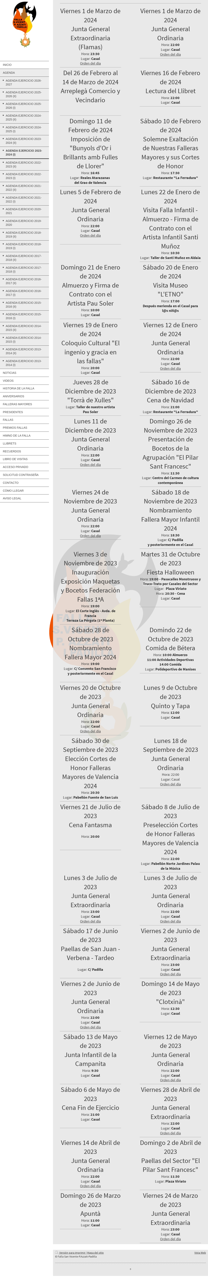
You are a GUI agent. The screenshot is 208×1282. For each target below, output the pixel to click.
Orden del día (90, 63)
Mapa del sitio (95, 1252)
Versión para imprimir (70, 1252)
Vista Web (200, 1252)
